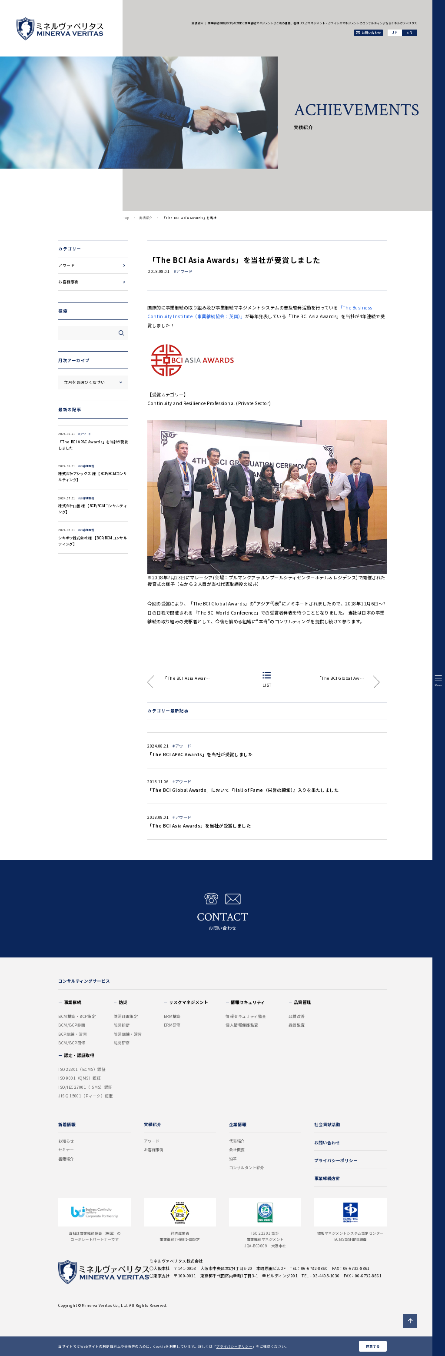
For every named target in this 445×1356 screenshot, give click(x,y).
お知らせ (66, 1141)
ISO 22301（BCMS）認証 (82, 1069)
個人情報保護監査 (242, 1025)
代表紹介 (237, 1141)
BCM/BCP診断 (71, 1025)
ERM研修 (172, 1025)
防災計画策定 (125, 1016)
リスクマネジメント (188, 1002)
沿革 (233, 1159)
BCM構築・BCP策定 (77, 1016)
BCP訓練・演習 (72, 1034)
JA (395, 33)
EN (409, 33)
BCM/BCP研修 (71, 1043)
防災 (123, 1002)
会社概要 (237, 1150)
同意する (373, 1346)
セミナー (66, 1150)
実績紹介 (146, 218)
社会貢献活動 (327, 1124)
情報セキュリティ (248, 1002)
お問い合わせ (222, 911)
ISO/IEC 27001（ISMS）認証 (85, 1087)
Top (126, 218)
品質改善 (297, 1016)
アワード (66, 265)
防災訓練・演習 (127, 1034)
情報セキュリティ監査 (246, 1016)
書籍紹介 (66, 1159)
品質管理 (302, 1002)
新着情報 (67, 1124)
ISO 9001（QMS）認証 (79, 1078)
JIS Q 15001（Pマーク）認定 (85, 1096)
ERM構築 (172, 1016)
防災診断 (121, 1025)
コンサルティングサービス (84, 981)
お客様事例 (68, 282)
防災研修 (121, 1043)
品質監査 (297, 1025)
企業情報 (237, 1124)
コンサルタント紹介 (246, 1167)
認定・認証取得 (79, 1055)
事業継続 (72, 1002)
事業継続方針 (327, 1178)
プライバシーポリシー (234, 1346)
